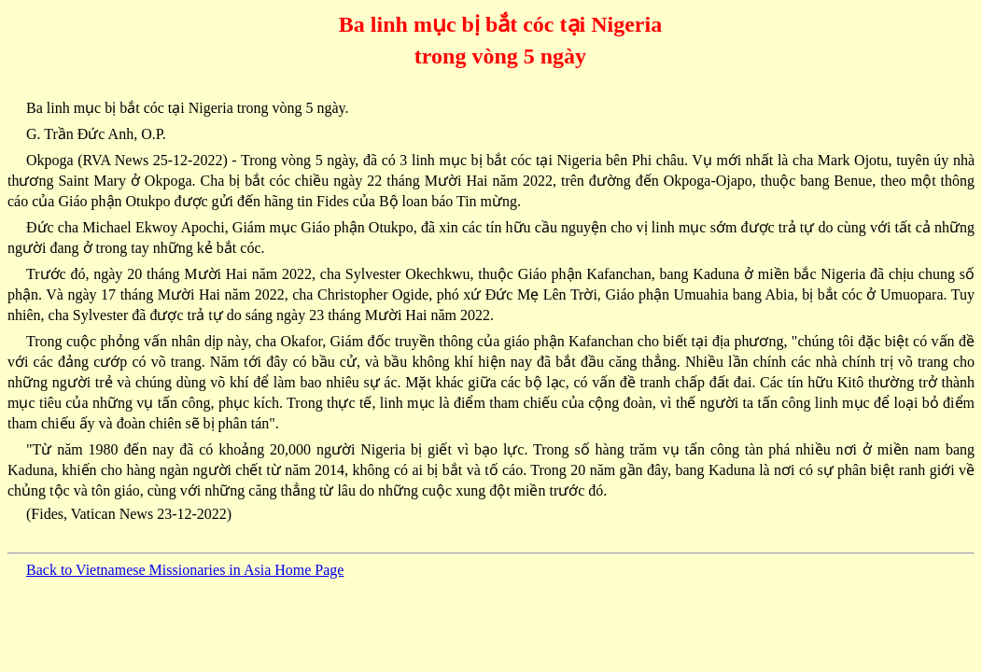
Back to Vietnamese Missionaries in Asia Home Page (185, 570)
